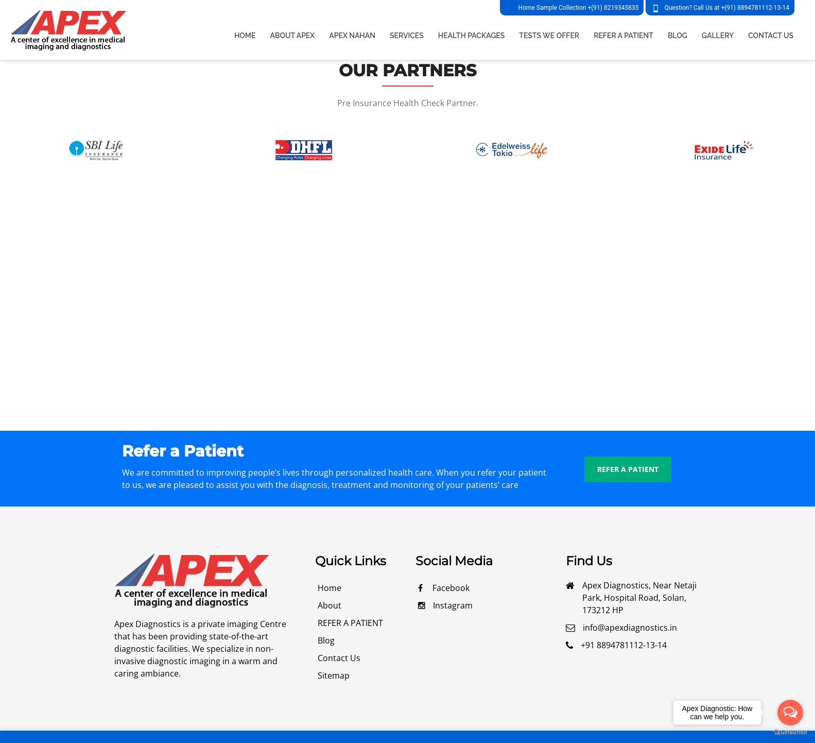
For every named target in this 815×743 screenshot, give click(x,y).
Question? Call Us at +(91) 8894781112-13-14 (726, 7)
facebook (444, 588)
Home (245, 35)
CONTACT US (770, 35)
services (407, 35)
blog (326, 640)
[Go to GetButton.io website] (790, 732)
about (329, 605)
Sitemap (334, 675)
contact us (339, 658)
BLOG (677, 35)
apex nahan (352, 35)
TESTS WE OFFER (549, 35)
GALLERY (718, 35)
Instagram (445, 605)
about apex (292, 35)
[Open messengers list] (790, 712)
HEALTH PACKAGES (471, 35)
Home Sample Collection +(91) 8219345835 (578, 7)
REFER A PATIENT (623, 35)
